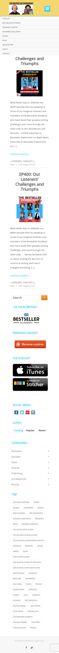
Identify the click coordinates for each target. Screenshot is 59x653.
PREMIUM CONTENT (10, 27)
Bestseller (16, 451)
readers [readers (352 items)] (16, 595)
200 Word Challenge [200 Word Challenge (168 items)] (21, 502)
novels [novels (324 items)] (28, 584)
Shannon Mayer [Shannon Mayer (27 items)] (19, 606)
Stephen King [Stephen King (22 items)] (33, 611)
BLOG (4, 40)
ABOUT (5, 49)
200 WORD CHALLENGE (11, 32)
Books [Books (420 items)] (15, 524)
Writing (15, 484)
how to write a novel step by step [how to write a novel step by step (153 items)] (26, 567)
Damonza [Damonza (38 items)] (17, 546)
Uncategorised (18, 478)
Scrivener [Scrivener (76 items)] (17, 600)
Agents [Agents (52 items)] (36, 502)
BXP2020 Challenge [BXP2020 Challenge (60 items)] (30, 524)
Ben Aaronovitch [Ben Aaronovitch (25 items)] (36, 513)
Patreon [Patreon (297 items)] (39, 584)
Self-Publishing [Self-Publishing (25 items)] (31, 600)
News (14, 462)
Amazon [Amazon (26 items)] (16, 507)
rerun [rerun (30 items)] (26, 595)
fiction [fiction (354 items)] (25, 551)
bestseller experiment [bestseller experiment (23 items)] (22, 518)
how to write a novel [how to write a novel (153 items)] (21, 556)
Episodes (17, 161)
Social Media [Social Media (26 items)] (18, 611)
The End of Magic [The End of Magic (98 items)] (20, 622)
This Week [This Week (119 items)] (35, 622)
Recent (42, 430)
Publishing (16, 473)
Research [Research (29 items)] (36, 595)
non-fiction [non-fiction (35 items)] (17, 584)
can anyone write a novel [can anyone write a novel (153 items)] (23, 529)
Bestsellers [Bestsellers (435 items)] (39, 518)
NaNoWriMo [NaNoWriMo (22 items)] (30, 578)
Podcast (28, 161)
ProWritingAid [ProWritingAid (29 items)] (18, 589)
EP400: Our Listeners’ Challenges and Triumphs (29, 182)
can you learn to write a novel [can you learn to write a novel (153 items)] (25, 535)
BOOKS (5, 36)
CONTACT (6, 53)
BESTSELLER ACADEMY (11, 23)
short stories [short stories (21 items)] (35, 606)
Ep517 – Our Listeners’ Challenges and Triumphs (29, 56)
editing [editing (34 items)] (40, 546)
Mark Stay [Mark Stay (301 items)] (17, 578)
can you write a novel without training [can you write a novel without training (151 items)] (28, 540)
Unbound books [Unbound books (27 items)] (19, 627)
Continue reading (19, 153)
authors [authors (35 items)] (40, 507)
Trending (18, 430)
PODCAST (6, 19)
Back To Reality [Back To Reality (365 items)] (19, 513)
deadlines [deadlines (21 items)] (29, 546)
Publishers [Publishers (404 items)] (33, 589)
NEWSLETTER (7, 45)
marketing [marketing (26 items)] (33, 573)
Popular (30, 430)
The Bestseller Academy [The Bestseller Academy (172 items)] (22, 616)
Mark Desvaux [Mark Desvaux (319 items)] (18, 573)
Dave (12, 164)
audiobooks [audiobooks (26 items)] (28, 507)
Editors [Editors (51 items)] (16, 551)
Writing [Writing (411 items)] (33, 627)
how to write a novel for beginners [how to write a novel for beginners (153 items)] (27, 562)
